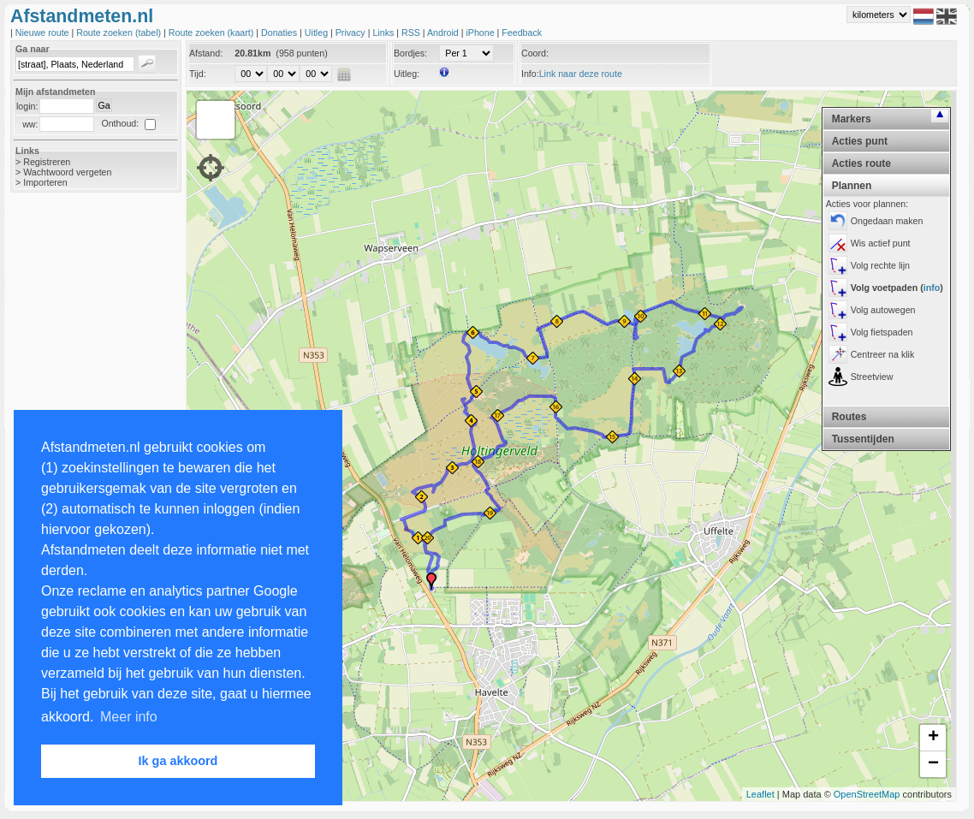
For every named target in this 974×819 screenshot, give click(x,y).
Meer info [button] (128, 716)
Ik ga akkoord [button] (178, 761)
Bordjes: (410, 53)
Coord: (535, 53)
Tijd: (197, 73)
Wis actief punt (881, 243)
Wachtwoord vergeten (67, 172)
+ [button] (933, 738)
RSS (412, 32)
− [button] (933, 764)
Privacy (352, 32)
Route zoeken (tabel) (119, 32)
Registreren (46, 162)
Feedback (522, 32)
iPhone (481, 32)
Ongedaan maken (887, 221)
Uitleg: (406, 73)
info (932, 287)
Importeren (45, 182)
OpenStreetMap (867, 794)
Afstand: (206, 53)
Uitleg (317, 32)
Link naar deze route (580, 73)
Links (384, 32)
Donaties (280, 32)
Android (444, 32)
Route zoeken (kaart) (212, 32)
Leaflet (760, 794)
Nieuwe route (43, 32)
